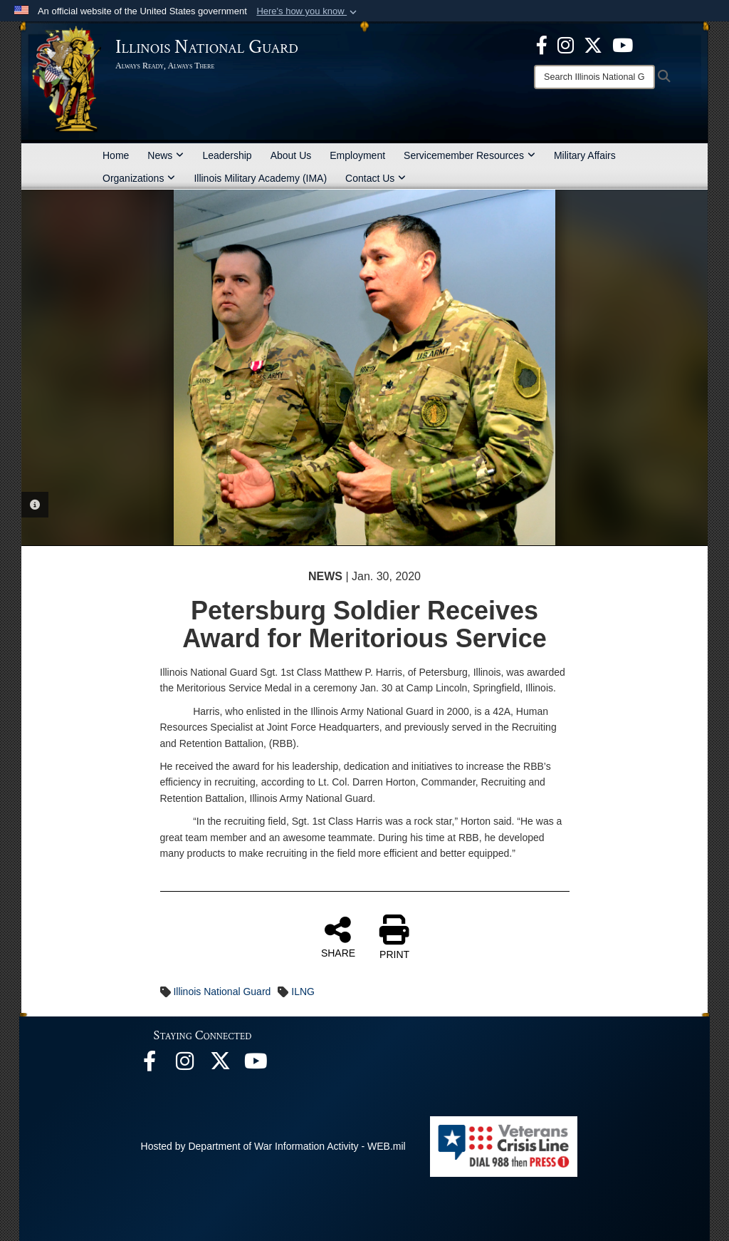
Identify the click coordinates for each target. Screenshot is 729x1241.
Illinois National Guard (222, 991)
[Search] (594, 77)
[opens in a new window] (593, 44)
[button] (308, 11)
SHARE (338, 937)
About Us (291, 155)
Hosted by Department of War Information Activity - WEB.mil (273, 1146)
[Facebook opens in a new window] (541, 44)
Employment (357, 155)
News (165, 155)
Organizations (139, 178)
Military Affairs (585, 155)
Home (116, 155)
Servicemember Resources (469, 155)
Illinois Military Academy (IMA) (260, 178)
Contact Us (375, 178)
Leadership (226, 155)
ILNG (303, 991)
